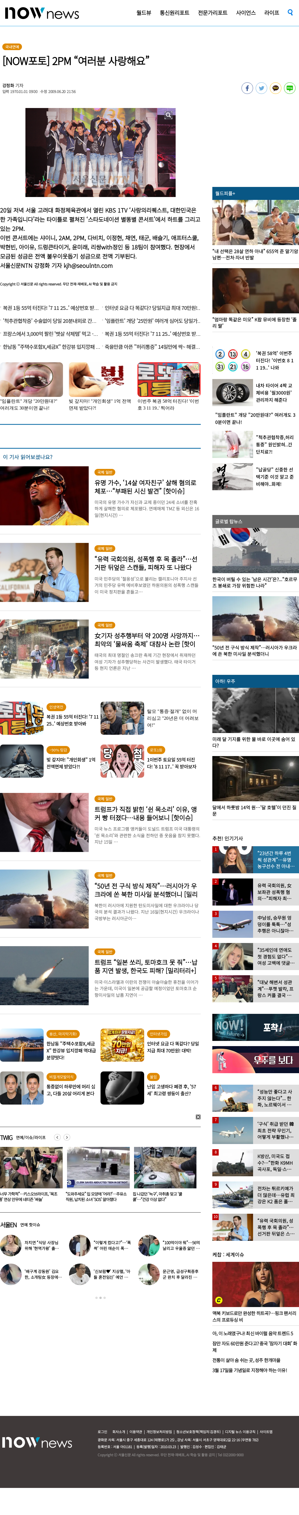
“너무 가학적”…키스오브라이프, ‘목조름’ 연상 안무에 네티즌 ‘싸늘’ (95, 1196)
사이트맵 (266, 1431)
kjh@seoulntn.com (88, 265)
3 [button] (104, 1298)
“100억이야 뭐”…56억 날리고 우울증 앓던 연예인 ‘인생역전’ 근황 (181, 1248)
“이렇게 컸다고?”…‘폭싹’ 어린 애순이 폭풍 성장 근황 (112, 1248)
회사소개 (118, 1431)
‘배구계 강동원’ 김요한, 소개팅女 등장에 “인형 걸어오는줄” (42, 1277)
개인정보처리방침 (159, 1431)
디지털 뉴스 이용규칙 (240, 1431)
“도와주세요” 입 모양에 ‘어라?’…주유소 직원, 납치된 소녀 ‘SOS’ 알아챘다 (163, 1196)
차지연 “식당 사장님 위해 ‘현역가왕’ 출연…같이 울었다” (41, 1248)
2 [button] (100, 1298)
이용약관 (135, 1431)
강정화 (8, 85)
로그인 (102, 1431)
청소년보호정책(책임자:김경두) (198, 1431)
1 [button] (96, 1298)
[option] (96, 1176)
